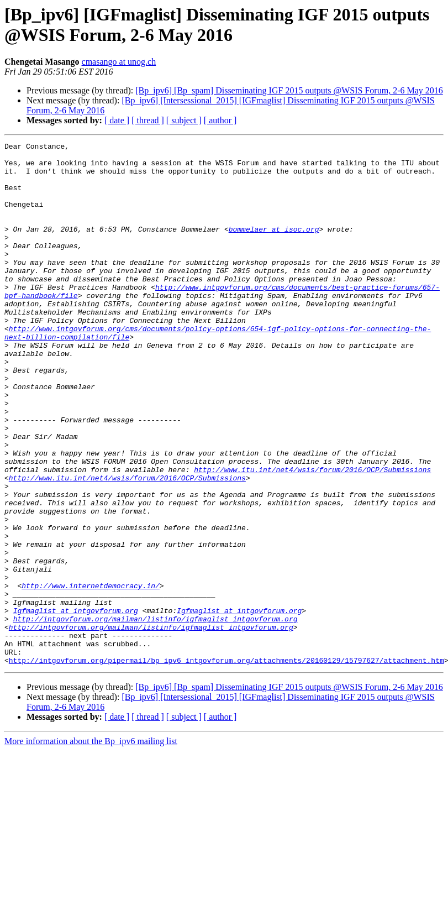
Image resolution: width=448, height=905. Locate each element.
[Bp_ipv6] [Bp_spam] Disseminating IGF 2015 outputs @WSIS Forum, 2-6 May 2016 (289, 90)
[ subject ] (184, 120)
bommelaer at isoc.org (274, 247)
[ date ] (116, 120)
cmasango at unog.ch (119, 61)
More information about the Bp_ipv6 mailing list (90, 845)
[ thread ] (147, 120)
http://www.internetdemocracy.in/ (91, 675)
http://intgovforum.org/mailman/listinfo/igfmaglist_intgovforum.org (155, 715)
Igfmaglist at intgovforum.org (75, 705)
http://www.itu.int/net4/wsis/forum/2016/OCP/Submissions (312, 536)
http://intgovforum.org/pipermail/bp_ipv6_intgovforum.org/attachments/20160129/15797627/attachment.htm (226, 765)
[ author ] (220, 120)
